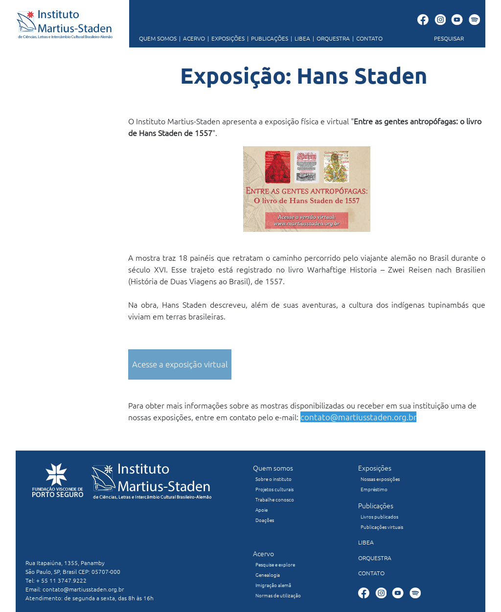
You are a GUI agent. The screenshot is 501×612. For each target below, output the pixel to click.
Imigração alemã (273, 585)
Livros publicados (379, 516)
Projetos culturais (274, 489)
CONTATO (366, 38)
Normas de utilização (278, 595)
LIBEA (299, 38)
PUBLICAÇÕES (266, 38)
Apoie (261, 509)
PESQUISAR (449, 38)
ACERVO (191, 38)
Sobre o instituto (273, 478)
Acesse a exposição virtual (180, 364)
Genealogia (267, 574)
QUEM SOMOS (158, 38)
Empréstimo (374, 489)
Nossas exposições (380, 478)
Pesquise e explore (275, 564)
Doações (264, 519)
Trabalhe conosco (274, 499)
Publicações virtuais (382, 526)
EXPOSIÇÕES (225, 38)
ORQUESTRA (330, 38)
